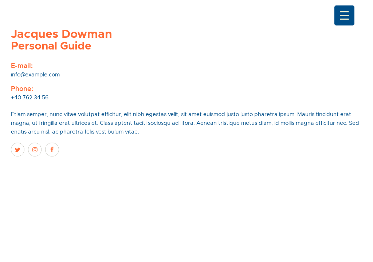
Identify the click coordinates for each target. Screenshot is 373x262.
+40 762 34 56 (29, 97)
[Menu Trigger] (344, 15)
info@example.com (35, 74)
